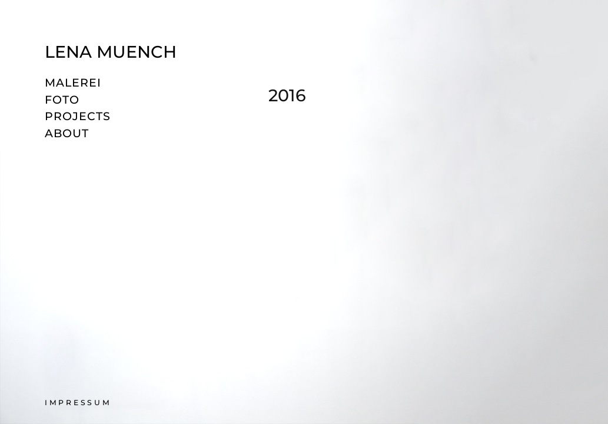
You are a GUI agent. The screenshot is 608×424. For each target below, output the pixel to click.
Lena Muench (111, 52)
